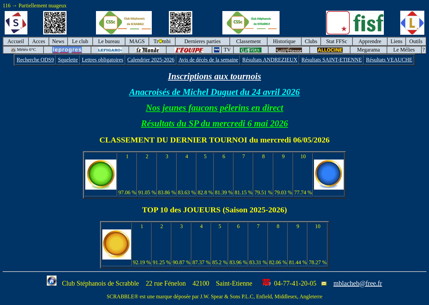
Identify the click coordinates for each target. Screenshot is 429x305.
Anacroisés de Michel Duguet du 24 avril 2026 (214, 92)
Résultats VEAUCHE (389, 60)
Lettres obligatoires (102, 60)
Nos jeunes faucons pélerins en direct (214, 108)
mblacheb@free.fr (357, 283)
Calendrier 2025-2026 (151, 60)
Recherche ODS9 (35, 60)
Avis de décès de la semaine (208, 60)
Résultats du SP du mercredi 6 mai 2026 (214, 123)
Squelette (68, 60)
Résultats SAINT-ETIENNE (331, 60)
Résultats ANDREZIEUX (269, 60)
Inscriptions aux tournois (214, 76)
